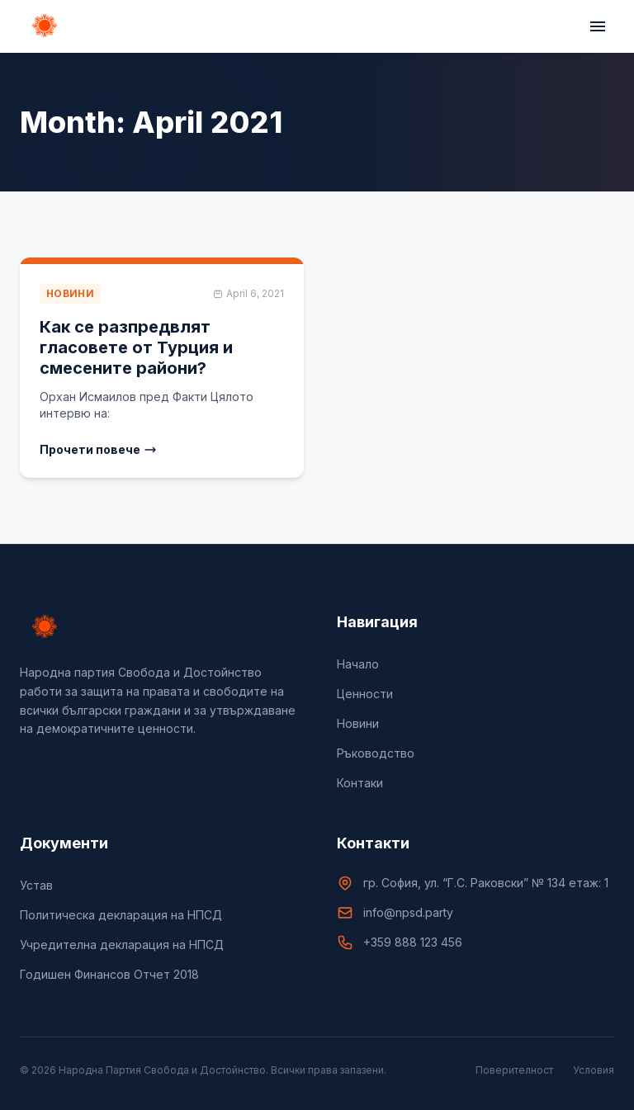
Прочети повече (98, 449)
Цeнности (365, 694)
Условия (593, 1070)
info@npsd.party (408, 912)
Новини (358, 723)
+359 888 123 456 (412, 942)
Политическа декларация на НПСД (121, 915)
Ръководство (375, 753)
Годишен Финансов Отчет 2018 (109, 974)
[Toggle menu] (597, 26)
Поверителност (514, 1070)
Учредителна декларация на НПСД (122, 945)
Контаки (360, 783)
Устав (36, 885)
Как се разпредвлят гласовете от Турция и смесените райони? (136, 347)
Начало (358, 664)
